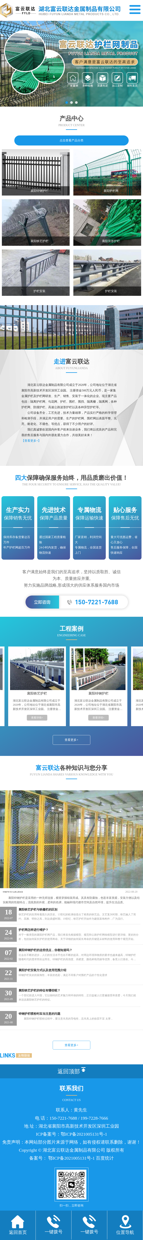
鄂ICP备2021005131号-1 (84, 1146)
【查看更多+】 (31, 440)
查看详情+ (38, 717)
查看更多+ (71, 739)
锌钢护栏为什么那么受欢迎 (23, 892)
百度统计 (105, 1170)
